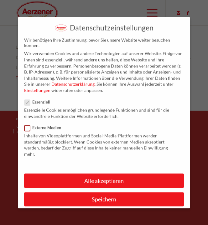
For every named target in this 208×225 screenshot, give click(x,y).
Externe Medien (45, 132)
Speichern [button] (104, 204)
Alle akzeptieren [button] (104, 185)
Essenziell (40, 106)
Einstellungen (37, 95)
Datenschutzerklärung (73, 88)
